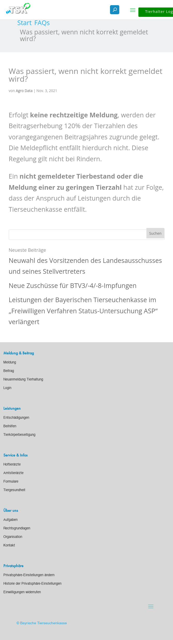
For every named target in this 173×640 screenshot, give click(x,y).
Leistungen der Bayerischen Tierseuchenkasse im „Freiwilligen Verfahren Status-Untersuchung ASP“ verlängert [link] (83, 310)
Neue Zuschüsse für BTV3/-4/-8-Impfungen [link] (73, 285)
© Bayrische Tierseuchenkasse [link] (42, 623)
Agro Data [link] (24, 90)
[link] (24, 22)
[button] (133, 10)
